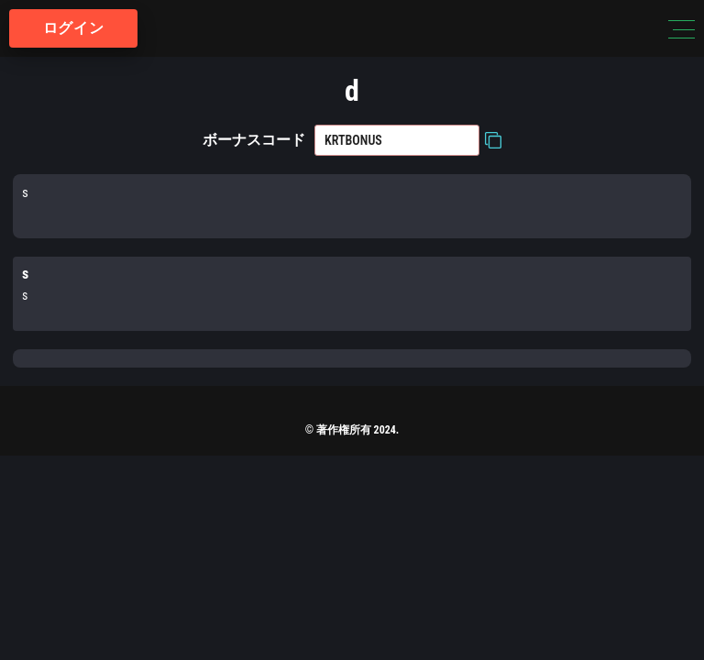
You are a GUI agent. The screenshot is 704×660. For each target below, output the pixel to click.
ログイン (73, 28)
